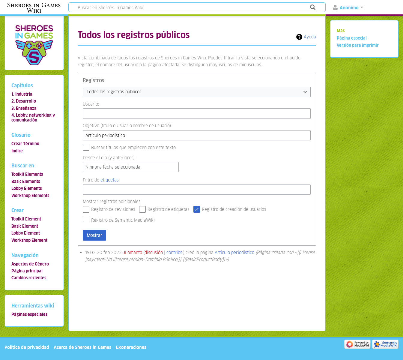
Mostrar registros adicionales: (112, 201)
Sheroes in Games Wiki (34, 7)
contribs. (174, 252)
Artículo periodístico (234, 252)
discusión (154, 252)
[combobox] (197, 92)
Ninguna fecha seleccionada (112, 167)
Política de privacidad (26, 347)
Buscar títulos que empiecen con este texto (133, 147)
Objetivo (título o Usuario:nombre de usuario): (127, 125)
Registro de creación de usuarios (234, 209)
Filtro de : (101, 180)
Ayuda (310, 37)
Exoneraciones (131, 347)
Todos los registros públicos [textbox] (114, 91)
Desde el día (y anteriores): (109, 157)
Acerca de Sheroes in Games (82, 347)
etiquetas (109, 180)
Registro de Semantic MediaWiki (123, 220)
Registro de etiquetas (169, 209)
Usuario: (91, 104)
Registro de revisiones (113, 209)
